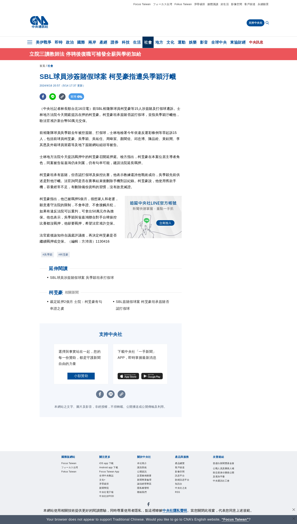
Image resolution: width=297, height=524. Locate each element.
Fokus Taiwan (183, 4)
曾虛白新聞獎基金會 (223, 466)
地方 (159, 42)
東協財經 (238, 42)
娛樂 (193, 42)
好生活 (225, 4)
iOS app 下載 (109, 464)
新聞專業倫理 (147, 484)
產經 (103, 42)
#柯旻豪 (63, 254)
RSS (178, 500)
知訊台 (180, 489)
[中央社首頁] (39, 22)
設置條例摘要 (147, 479)
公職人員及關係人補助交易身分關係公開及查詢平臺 (223, 481)
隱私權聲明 (146, 495)
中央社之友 (184, 495)
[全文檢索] (268, 23)
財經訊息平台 (185, 484)
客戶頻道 (249, 4)
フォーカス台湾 (162, 4)
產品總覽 (182, 464)
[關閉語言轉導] (293, 519)
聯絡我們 (144, 500)
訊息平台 (182, 479)
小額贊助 (81, 376)
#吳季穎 (47, 254)
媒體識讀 (212, 4)
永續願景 (263, 4)
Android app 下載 (109, 471)
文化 (170, 42)
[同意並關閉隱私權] (293, 510)
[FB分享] (43, 96)
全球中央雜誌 (109, 489)
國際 (81, 42)
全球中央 (219, 42)
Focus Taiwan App (110, 481)
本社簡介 (144, 464)
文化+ (103, 495)
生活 (137, 42)
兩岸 (92, 42)
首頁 (42, 65)
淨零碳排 (199, 4)
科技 (126, 42)
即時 (59, 42)
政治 (70, 42)
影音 (204, 42)
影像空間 (236, 4)
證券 (114, 42)
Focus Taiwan (142, 4)
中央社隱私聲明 (175, 510)
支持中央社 (256, 22)
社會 (148, 42)
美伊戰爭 (43, 42)
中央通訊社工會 (223, 497)
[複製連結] (62, 96)
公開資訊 (144, 474)
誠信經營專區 (147, 489)
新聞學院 (106, 505)
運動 (181, 42)
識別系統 (144, 469)
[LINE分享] (52, 96)
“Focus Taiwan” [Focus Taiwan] (235, 519)
